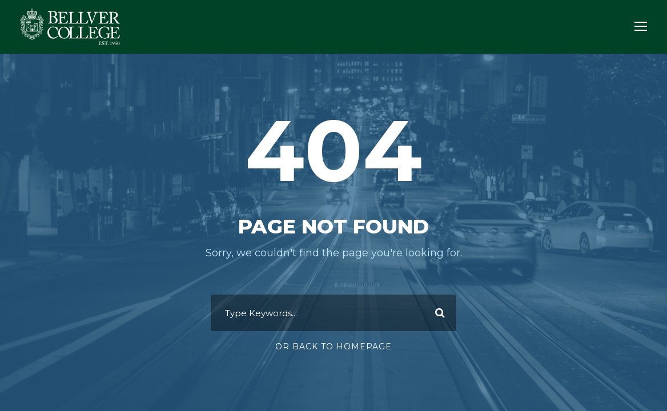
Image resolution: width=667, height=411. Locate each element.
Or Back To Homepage (333, 346)
